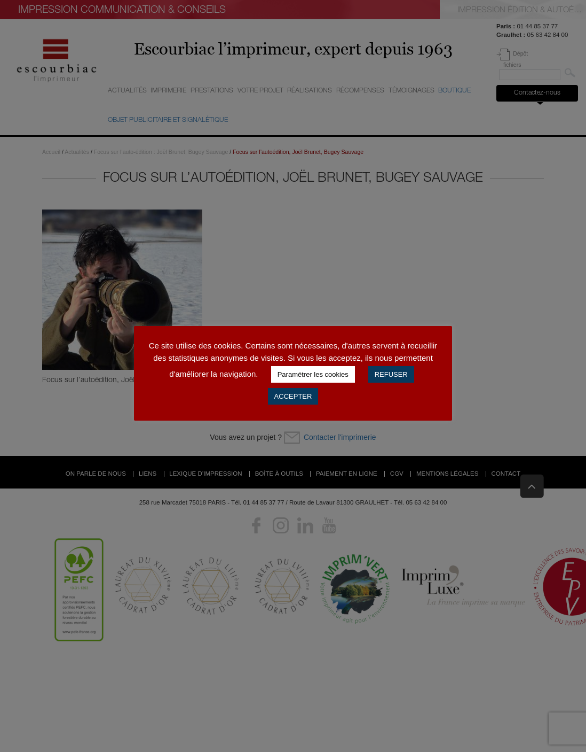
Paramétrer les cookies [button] (313, 374)
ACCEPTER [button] (293, 396)
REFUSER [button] (391, 374)
